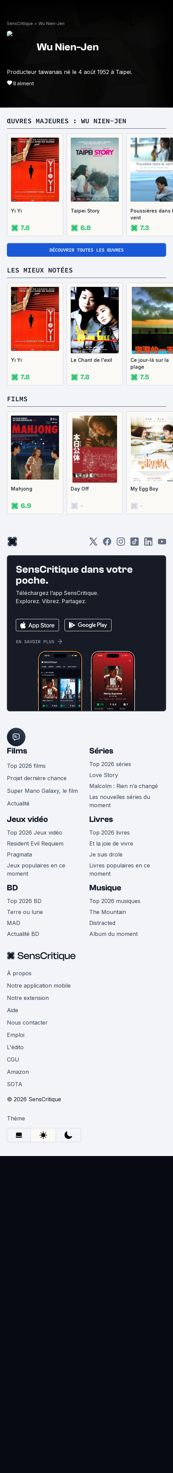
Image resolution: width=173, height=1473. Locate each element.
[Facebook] (107, 544)
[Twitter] (93, 544)
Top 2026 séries (110, 764)
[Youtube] (162, 544)
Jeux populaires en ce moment (36, 869)
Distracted (102, 922)
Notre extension (28, 997)
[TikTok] (134, 544)
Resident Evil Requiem (35, 843)
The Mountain (107, 912)
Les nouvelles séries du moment (119, 801)
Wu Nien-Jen (51, 23)
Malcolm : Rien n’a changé (123, 786)
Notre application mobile (39, 985)
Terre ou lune (25, 912)
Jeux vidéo (27, 819)
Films (17, 750)
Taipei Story (85, 211)
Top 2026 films (26, 765)
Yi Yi (16, 211)
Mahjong (21, 489)
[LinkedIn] (148, 544)
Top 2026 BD (24, 901)
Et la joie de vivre (111, 843)
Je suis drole (106, 854)
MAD (13, 922)
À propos (19, 973)
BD (12, 887)
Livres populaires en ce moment (119, 869)
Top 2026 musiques (114, 901)
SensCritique (20, 23)
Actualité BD (23, 933)
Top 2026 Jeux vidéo (34, 832)
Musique (105, 887)
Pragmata (19, 854)
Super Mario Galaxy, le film (42, 790)
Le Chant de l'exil (91, 360)
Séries (101, 750)
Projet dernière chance (37, 778)
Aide (12, 1010)
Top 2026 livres (109, 832)
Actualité (18, 803)
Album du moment (113, 933)
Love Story (103, 775)
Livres (101, 819)
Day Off (80, 489)
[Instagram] (121, 544)
